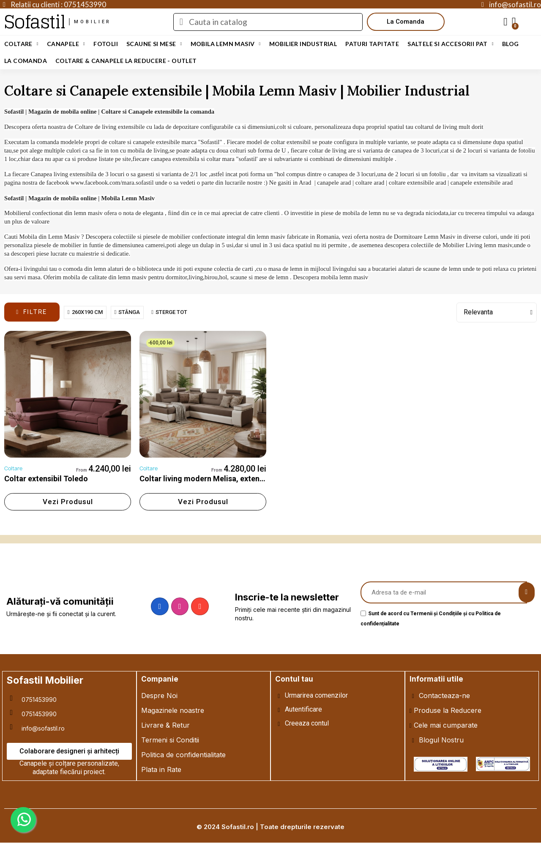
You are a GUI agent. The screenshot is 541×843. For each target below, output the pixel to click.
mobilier (92, 22)
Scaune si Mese (154, 44)
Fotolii (105, 43)
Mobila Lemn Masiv (226, 44)
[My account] (505, 21)
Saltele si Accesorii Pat (450, 44)
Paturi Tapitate (372, 43)
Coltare (21, 44)
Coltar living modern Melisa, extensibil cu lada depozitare (240, 478)
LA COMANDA (25, 60)
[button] (405, 22)
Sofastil (34, 21)
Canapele (66, 44)
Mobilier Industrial (303, 43)
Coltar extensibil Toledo (46, 478)
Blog (510, 43)
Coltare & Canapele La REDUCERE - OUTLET (126, 60)
